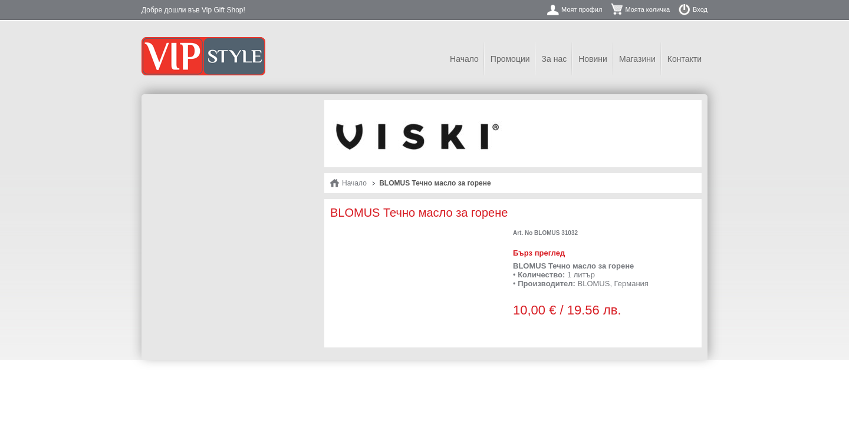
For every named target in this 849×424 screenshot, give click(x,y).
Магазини (637, 59)
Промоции (510, 59)
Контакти (684, 59)
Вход (700, 9)
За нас (554, 59)
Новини (592, 59)
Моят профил (581, 9)
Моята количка (647, 9)
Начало (464, 59)
